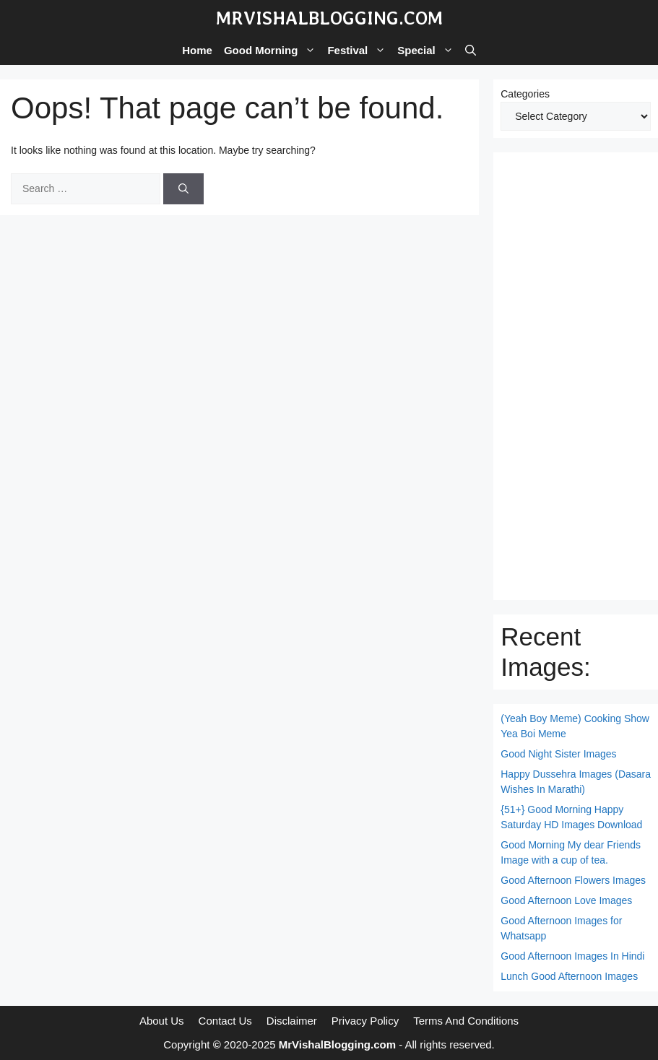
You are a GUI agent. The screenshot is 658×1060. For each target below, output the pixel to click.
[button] (470, 50)
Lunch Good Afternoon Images (569, 976)
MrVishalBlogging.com (329, 18)
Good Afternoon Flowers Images (573, 880)
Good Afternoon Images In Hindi (572, 956)
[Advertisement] (576, 376)
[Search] (183, 188)
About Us (161, 1021)
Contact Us (225, 1021)
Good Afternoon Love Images (566, 900)
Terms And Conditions (466, 1021)
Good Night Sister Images (558, 754)
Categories (525, 94)
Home (197, 50)
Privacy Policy (365, 1021)
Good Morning (272, 50)
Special (428, 50)
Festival (359, 50)
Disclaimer (292, 1021)
